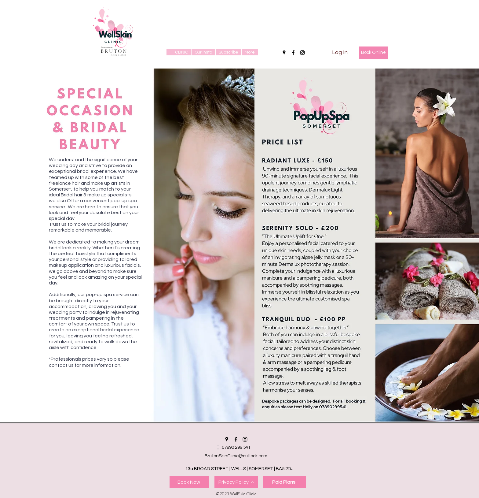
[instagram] (302, 53)
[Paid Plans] (284, 482)
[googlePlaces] (284, 53)
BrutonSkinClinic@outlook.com (236, 456)
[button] (181, 52)
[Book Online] (373, 52)
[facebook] (293, 53)
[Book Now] (189, 482)
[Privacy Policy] (236, 482)
